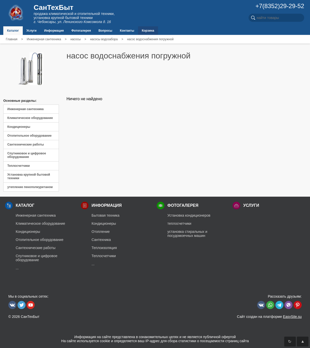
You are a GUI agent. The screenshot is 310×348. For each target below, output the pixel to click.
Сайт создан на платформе (269, 317)
